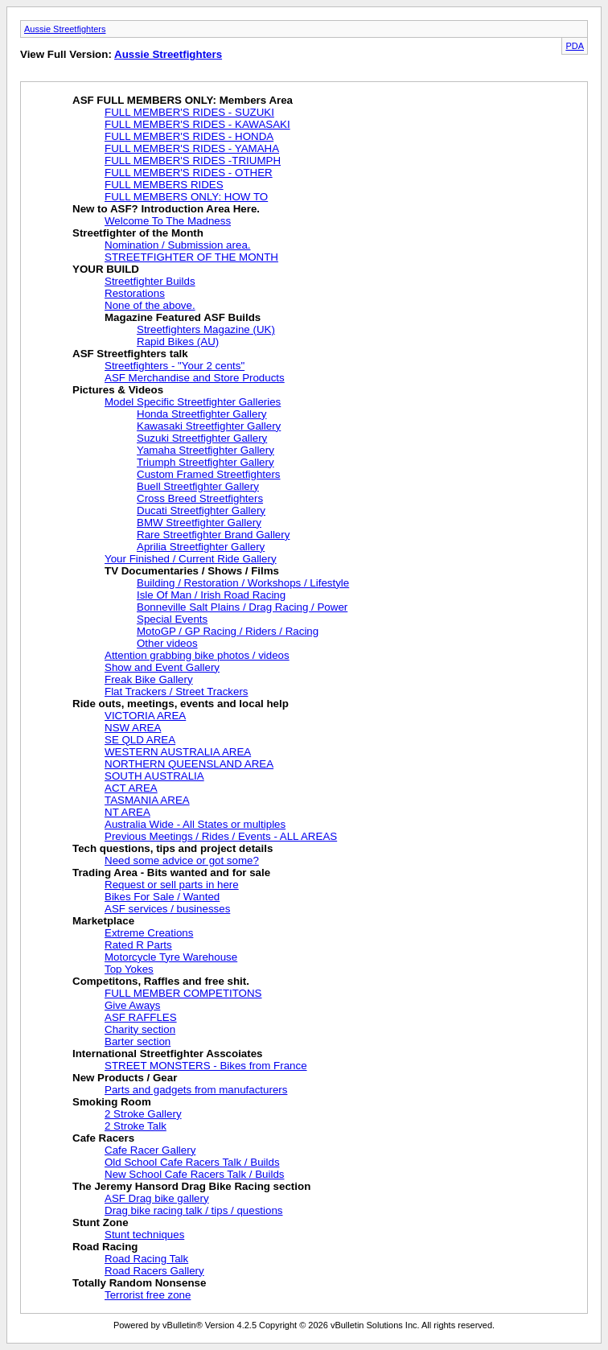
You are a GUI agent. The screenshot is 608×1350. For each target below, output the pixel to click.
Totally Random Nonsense (139, 1283)
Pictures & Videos (117, 390)
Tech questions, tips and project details (172, 848)
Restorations (135, 293)
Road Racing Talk (146, 1259)
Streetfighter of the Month (137, 233)
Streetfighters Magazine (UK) (206, 329)
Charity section (140, 1029)
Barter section (137, 1041)
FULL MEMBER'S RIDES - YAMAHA (192, 148)
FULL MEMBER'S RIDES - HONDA (189, 136)
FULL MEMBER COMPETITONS (183, 993)
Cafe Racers (103, 1138)
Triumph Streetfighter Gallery (205, 462)
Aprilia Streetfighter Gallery (201, 547)
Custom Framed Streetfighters (209, 474)
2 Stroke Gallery (143, 1114)
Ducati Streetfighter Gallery (201, 510)
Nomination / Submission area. (178, 245)
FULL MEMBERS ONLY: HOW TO (186, 197)
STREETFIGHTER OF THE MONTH (191, 257)
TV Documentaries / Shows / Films (192, 571)
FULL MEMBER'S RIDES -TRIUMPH (193, 160)
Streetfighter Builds (150, 281)
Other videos (167, 643)
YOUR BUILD (105, 269)
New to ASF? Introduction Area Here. (166, 209)
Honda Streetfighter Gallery (202, 414)
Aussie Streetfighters (65, 29)
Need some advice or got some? (182, 860)
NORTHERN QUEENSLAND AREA (189, 764)
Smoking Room (111, 1102)
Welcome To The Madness (168, 221)
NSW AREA (133, 728)
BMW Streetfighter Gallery (199, 523)
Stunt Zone (100, 1222)
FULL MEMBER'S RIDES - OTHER (189, 173)
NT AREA (127, 812)
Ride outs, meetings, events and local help (180, 704)
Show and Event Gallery (162, 667)
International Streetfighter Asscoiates (167, 1053)
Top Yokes (129, 969)
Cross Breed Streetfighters (200, 498)
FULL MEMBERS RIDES (164, 185)
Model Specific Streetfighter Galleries (193, 402)
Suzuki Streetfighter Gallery (202, 438)
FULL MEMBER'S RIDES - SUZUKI (189, 112)
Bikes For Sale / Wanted (162, 897)
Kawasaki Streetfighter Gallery (209, 426)
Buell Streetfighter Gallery (198, 486)
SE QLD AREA (140, 740)
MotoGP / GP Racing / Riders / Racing (227, 631)
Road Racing (105, 1247)
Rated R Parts (138, 945)
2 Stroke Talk (135, 1126)
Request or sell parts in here (172, 885)
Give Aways (132, 1005)
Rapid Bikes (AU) (178, 341)
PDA (574, 46)
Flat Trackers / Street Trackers (177, 691)
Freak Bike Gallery (149, 679)
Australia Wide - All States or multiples (195, 824)
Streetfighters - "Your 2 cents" (174, 366)
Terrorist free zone (148, 1295)
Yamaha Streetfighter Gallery (205, 450)
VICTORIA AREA (145, 716)
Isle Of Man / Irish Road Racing (211, 595)
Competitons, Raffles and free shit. (160, 981)
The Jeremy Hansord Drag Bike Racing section (191, 1186)
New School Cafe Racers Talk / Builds (194, 1174)
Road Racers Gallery (154, 1271)
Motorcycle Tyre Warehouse (171, 957)
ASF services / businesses (167, 909)
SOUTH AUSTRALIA (154, 776)
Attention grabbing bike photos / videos (197, 655)
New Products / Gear (124, 1078)
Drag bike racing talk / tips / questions (194, 1210)
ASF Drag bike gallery (157, 1198)
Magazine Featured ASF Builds (183, 317)
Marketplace (103, 921)
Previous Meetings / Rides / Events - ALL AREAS (221, 836)
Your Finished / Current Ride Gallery (191, 559)
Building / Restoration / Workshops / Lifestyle (243, 583)
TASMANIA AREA (147, 800)
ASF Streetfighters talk (130, 354)
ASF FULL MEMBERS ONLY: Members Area (182, 100)
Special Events (172, 619)
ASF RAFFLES (141, 1017)
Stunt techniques (144, 1235)
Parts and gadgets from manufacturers (196, 1090)
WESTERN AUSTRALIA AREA (178, 752)
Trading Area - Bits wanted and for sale (171, 872)
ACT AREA (131, 788)
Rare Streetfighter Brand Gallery (213, 535)
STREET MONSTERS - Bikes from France (206, 1066)
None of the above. (150, 305)
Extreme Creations (149, 933)
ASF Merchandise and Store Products (195, 378)
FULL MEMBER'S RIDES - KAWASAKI (197, 124)
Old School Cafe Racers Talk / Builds (192, 1162)
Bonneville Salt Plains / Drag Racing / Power (242, 607)
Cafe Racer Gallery (150, 1150)
